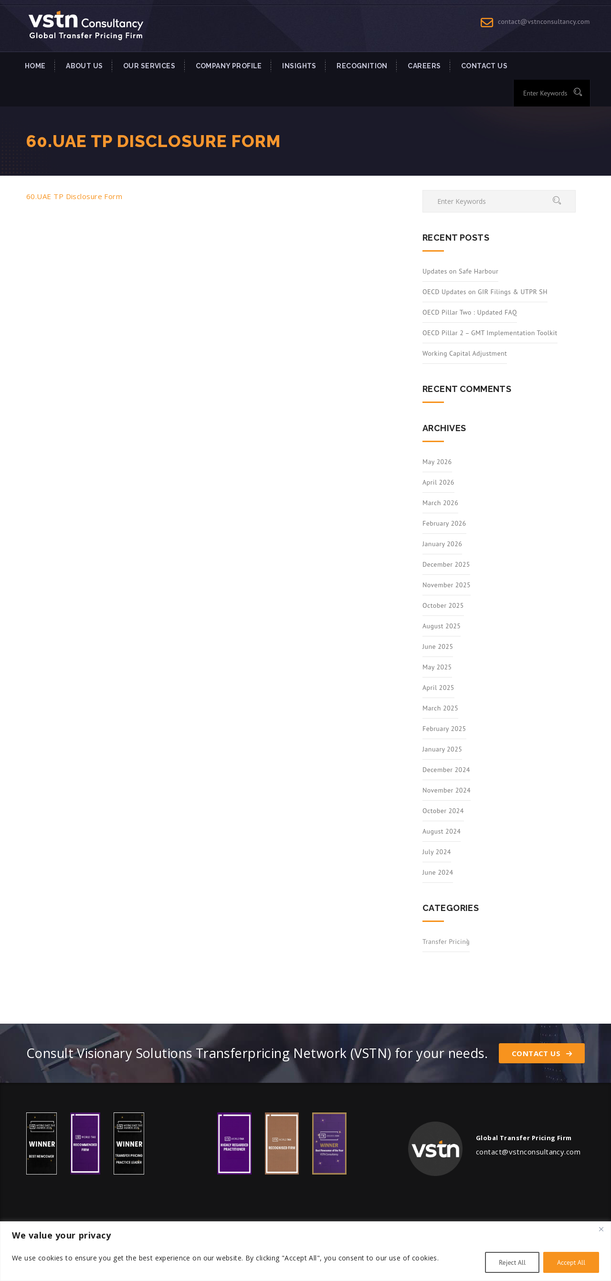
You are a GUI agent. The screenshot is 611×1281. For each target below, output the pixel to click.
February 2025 (444, 728)
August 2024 (441, 831)
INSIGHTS (299, 66)
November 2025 (446, 585)
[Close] (601, 1229)
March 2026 (440, 502)
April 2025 (438, 687)
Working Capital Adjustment (464, 353)
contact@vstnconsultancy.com (544, 21)
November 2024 (446, 790)
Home (35, 66)
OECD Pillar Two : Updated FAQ (469, 312)
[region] (305, 1251)
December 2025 (446, 564)
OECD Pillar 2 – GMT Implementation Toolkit (490, 332)
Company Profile (229, 66)
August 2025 (441, 626)
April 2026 (438, 482)
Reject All (512, 1262)
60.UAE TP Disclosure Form (74, 196)
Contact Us (542, 1053)
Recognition (362, 66)
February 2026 (444, 523)
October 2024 (443, 810)
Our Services (149, 66)
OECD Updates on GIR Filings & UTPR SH (485, 291)
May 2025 (437, 667)
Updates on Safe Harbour (460, 271)
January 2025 (442, 749)
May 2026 (437, 461)
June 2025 (437, 646)
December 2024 (446, 769)
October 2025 (443, 605)
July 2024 (436, 851)
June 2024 (437, 872)
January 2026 (442, 544)
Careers (424, 66)
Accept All (571, 1262)
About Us (84, 66)
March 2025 (440, 708)
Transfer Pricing (446, 941)
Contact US (484, 66)
